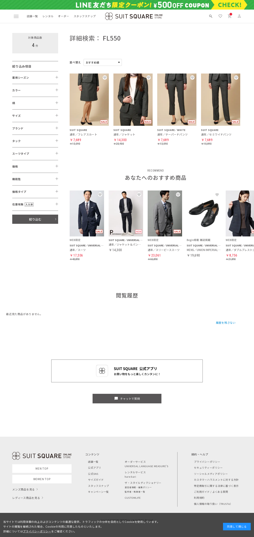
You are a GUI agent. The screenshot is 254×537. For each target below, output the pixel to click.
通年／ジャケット (124, 134)
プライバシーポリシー (207, 461)
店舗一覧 (32, 16)
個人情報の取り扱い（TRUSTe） (213, 504)
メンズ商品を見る (23, 489)
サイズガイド (96, 479)
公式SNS (93, 474)
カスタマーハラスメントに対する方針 (216, 479)
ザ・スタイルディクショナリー (143, 483)
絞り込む (35, 219)
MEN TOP (41, 468)
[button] (100, 194)
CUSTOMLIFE (133, 497)
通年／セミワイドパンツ (216, 134)
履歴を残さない (226, 322)
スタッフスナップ (85, 16)
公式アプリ (94, 467)
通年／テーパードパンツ (172, 134)
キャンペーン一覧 (98, 492)
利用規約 (199, 497)
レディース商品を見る (26, 498)
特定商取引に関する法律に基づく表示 (216, 486)
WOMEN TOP (42, 479)
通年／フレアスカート (83, 134)
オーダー (63, 16)
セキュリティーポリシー (208, 467)
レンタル (48, 16)
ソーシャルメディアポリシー (211, 474)
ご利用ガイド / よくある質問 (211, 492)
